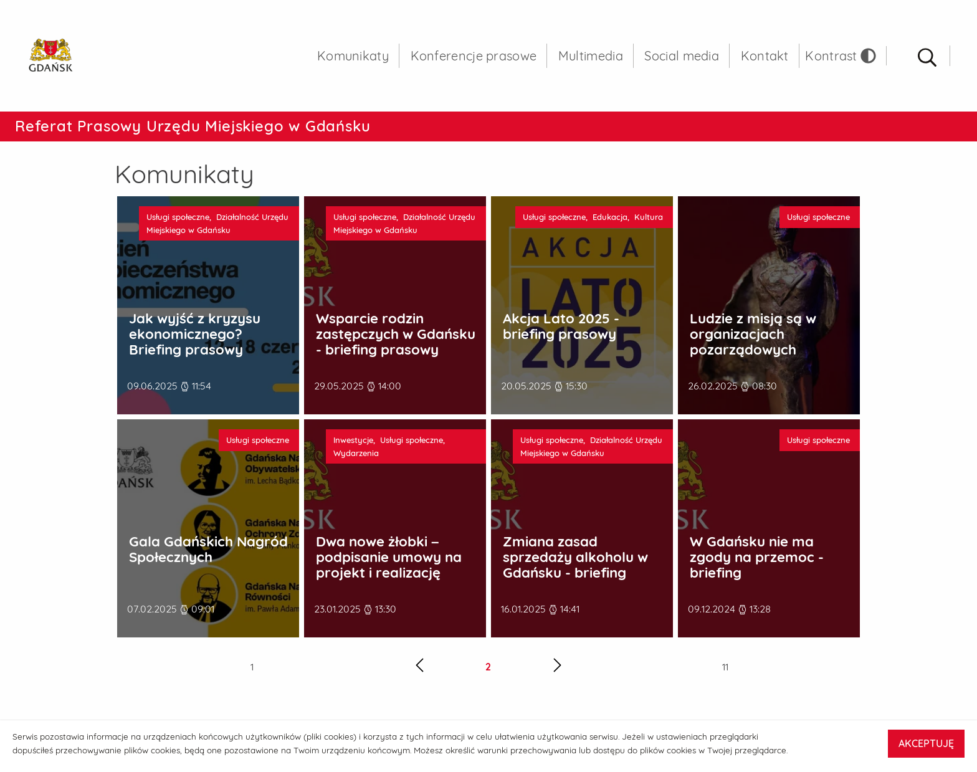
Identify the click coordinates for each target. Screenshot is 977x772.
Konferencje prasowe (474, 56)
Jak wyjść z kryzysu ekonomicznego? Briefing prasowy (194, 334)
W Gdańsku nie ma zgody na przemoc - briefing (757, 557)
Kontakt (765, 56)
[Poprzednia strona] (419, 667)
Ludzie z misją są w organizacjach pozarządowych (753, 334)
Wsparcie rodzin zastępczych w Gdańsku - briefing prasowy (395, 334)
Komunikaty (353, 56)
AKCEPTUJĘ (926, 743)
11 (725, 666)
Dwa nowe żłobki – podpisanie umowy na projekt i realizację (389, 557)
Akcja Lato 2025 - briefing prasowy (561, 326)
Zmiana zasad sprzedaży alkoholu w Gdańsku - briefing (575, 557)
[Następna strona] (557, 667)
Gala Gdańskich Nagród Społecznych (208, 549)
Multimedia (590, 56)
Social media (681, 56)
